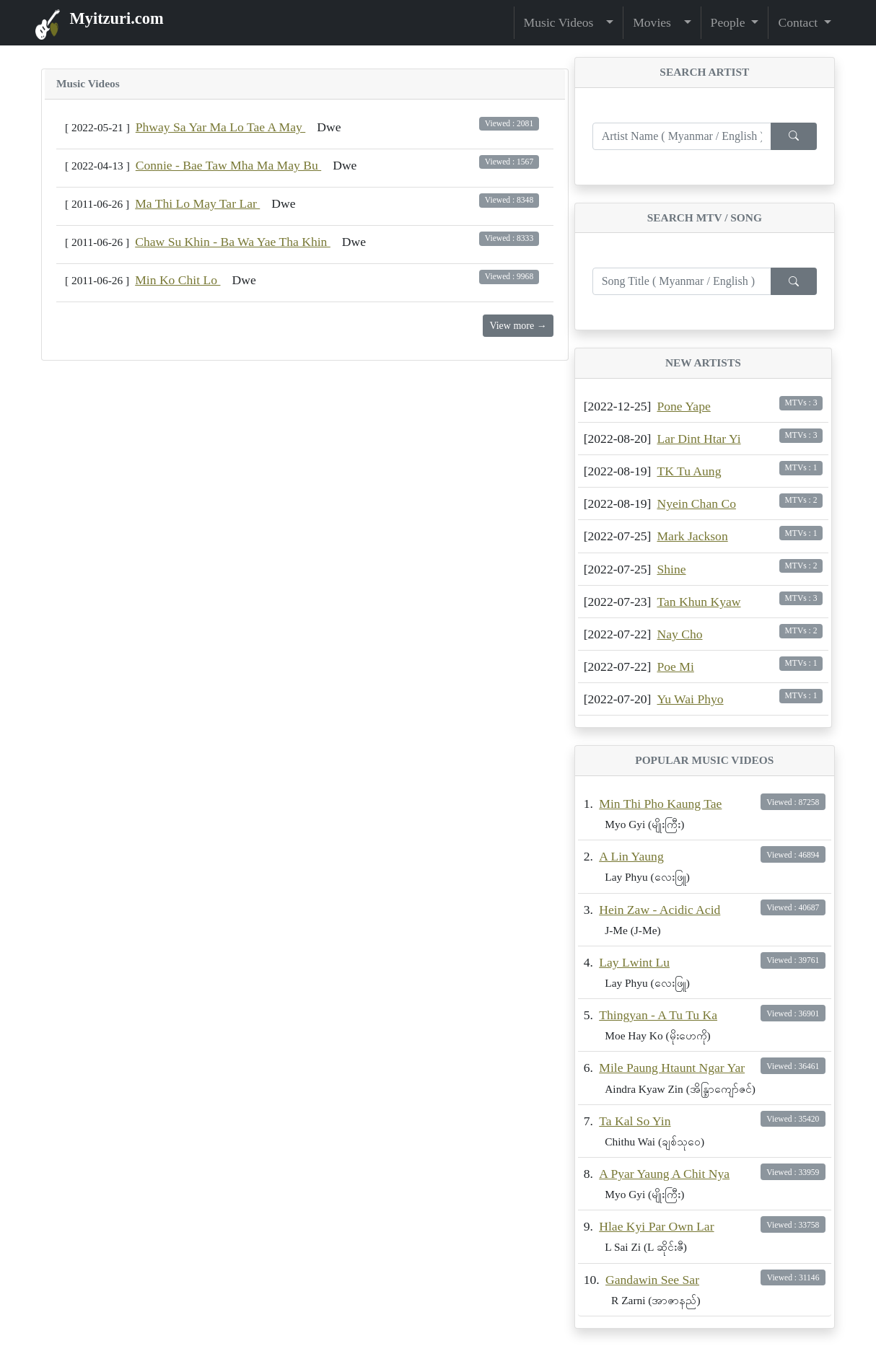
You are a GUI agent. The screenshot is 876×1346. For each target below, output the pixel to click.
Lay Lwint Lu (634, 962)
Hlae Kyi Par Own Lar (656, 1226)
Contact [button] (799, 22)
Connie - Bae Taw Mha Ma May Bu (228, 165)
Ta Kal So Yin (634, 1121)
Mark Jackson (692, 536)
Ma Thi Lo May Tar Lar (197, 203)
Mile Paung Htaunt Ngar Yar (672, 1067)
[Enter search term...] (681, 136)
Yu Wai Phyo (690, 699)
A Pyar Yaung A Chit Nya (664, 1173)
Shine (671, 569)
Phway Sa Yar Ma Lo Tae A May (220, 127)
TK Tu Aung (689, 471)
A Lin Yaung (631, 856)
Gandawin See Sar (652, 1279)
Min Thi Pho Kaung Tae (660, 803)
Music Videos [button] (563, 22)
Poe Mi (675, 666)
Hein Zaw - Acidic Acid (659, 909)
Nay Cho (679, 634)
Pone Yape (683, 406)
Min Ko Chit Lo (177, 280)
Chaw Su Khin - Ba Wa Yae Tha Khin (232, 241)
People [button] (729, 22)
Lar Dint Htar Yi (698, 438)
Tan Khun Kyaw (698, 601)
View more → (517, 325)
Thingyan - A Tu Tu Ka (658, 1015)
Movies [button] (656, 22)
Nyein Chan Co (696, 503)
